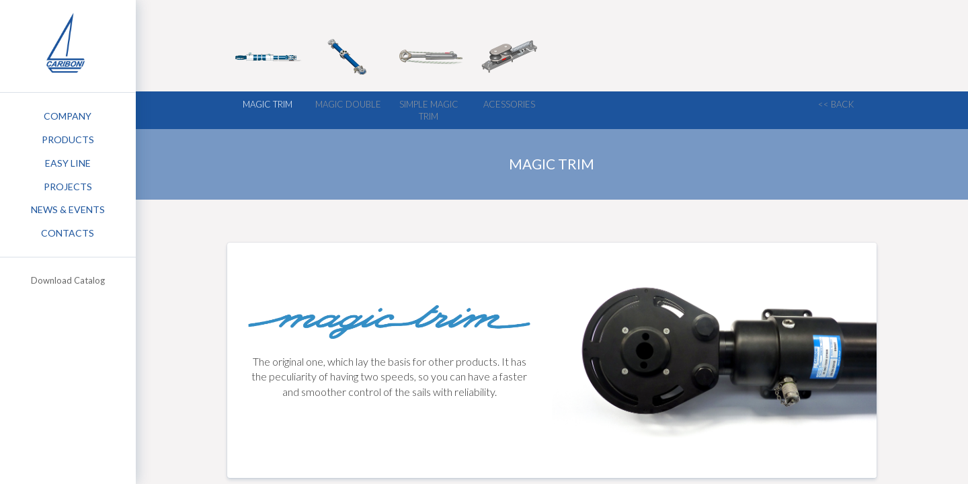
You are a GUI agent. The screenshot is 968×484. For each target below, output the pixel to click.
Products (68, 139)
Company (67, 116)
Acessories (509, 104)
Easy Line (68, 163)
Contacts (67, 233)
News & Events (68, 209)
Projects (68, 186)
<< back (836, 104)
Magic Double (348, 104)
